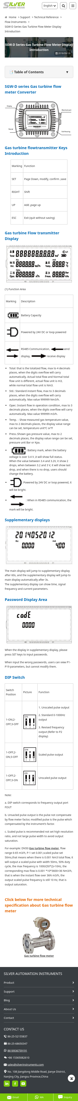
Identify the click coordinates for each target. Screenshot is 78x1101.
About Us (10, 1009)
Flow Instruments (15, 22)
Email (13, 1097)
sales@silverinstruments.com (26, 1064)
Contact (9, 1018)
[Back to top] (71, 1078)
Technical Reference (46, 17)
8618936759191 (17, 1050)
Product (9, 982)
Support (25, 17)
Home (12, 17)
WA (39, 1097)
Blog (7, 1000)
